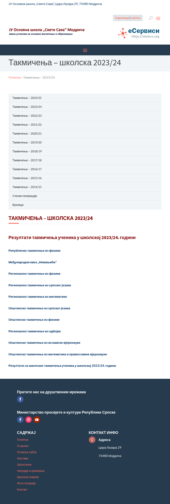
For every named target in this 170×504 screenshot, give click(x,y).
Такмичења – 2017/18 (27, 160)
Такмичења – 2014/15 (27, 187)
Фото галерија (26, 483)
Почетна (22, 439)
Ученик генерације (24, 196)
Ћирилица (122, 17)
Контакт (22, 489)
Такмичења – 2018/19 (27, 151)
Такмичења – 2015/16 (27, 178)
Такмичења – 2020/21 (27, 133)
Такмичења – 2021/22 (27, 124)
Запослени (24, 464)
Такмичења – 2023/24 (27, 106)
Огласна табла (27, 452)
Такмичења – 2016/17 (27, 169)
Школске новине (28, 477)
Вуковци (18, 204)
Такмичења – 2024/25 (27, 98)
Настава (22, 458)
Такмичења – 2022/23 (27, 115)
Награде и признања (31, 470)
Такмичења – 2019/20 (27, 142)
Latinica (136, 17)
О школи (22, 446)
